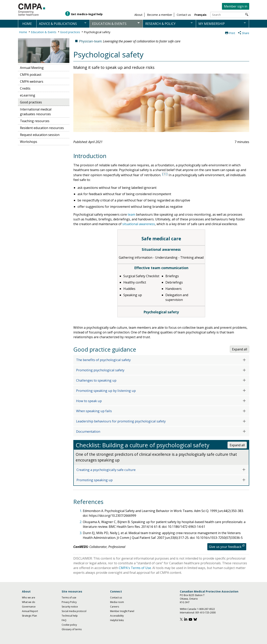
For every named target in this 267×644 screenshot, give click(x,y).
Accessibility (117, 615)
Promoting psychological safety (100, 370)
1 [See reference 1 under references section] (165, 174)
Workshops (28, 141)
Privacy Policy (69, 602)
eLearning (27, 95)
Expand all (239, 349)
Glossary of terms (72, 629)
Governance (29, 606)
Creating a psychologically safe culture (106, 469)
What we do (28, 602)
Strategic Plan (29, 615)
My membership (211, 24)
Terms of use (69, 597)
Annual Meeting (32, 68)
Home (27, 24)
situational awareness (138, 224)
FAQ (64, 620)
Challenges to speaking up (96, 380)
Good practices (70, 32)
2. (81, 522)
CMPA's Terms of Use (135, 568)
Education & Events (43, 32)
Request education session (39, 135)
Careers (114, 606)
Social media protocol (74, 611)
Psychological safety (97, 32)
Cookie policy (69, 624)
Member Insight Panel (122, 611)
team (131, 214)
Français (200, 15)
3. (81, 533)
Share (245, 33)
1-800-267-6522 (206, 609)
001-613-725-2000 (205, 612)
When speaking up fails (94, 411)
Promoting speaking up (94, 480)
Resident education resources (42, 128)
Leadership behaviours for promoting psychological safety (121, 421)
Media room (117, 602)
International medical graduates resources (35, 111)
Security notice (70, 606)
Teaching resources (34, 121)
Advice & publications (58, 24)
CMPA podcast (30, 74)
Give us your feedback (225, 547)
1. (81, 511)
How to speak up (89, 401)
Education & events (109, 24)
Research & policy (160, 24)
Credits (25, 88)
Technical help (70, 615)
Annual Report (30, 611)
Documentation (88, 431)
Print (232, 33)
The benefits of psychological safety (103, 360)
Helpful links (117, 620)
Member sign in (235, 6)
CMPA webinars (31, 81)
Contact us (116, 597)
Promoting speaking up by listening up (106, 390)
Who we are (28, 597)
